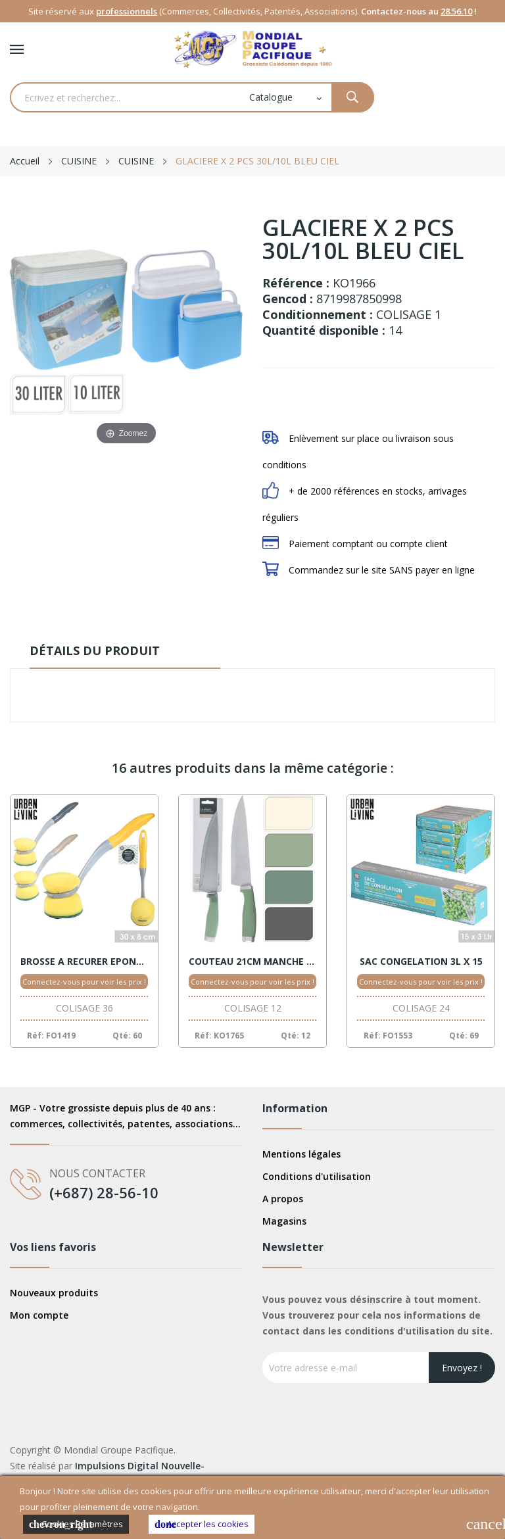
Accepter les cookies (202, 1524)
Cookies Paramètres (76, 1524)
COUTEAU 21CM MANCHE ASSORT (252, 961)
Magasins (284, 1221)
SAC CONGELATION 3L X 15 (421, 961)
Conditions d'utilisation (316, 1176)
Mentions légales (301, 1154)
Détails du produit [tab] (95, 650)
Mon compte (39, 1315)
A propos (282, 1198)
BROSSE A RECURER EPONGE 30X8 (84, 961)
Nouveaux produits (54, 1292)
